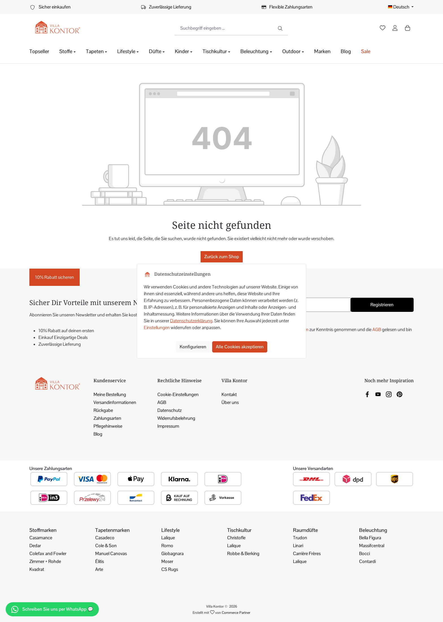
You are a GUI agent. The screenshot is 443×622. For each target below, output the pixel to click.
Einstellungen (157, 327)
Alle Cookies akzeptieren (240, 347)
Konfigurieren (193, 347)
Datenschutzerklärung (191, 321)
